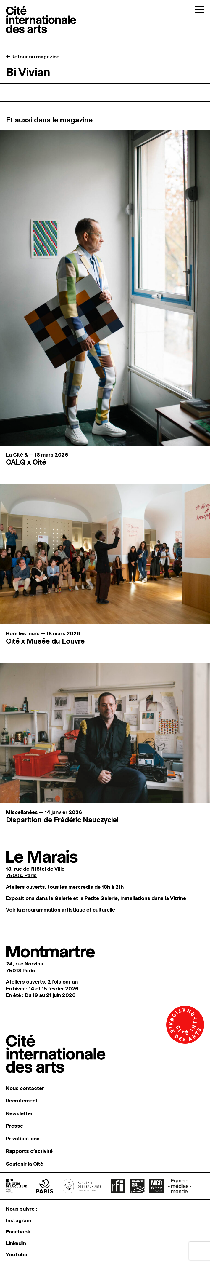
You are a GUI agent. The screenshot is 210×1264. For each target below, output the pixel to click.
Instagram (18, 1220)
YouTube (16, 1254)
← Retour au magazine (32, 57)
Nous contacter (25, 1088)
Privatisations (23, 1139)
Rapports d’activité (29, 1151)
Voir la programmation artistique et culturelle (60, 910)
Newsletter (19, 1113)
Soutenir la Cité (24, 1164)
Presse (14, 1126)
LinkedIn (16, 1243)
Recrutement (22, 1101)
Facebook (18, 1232)
